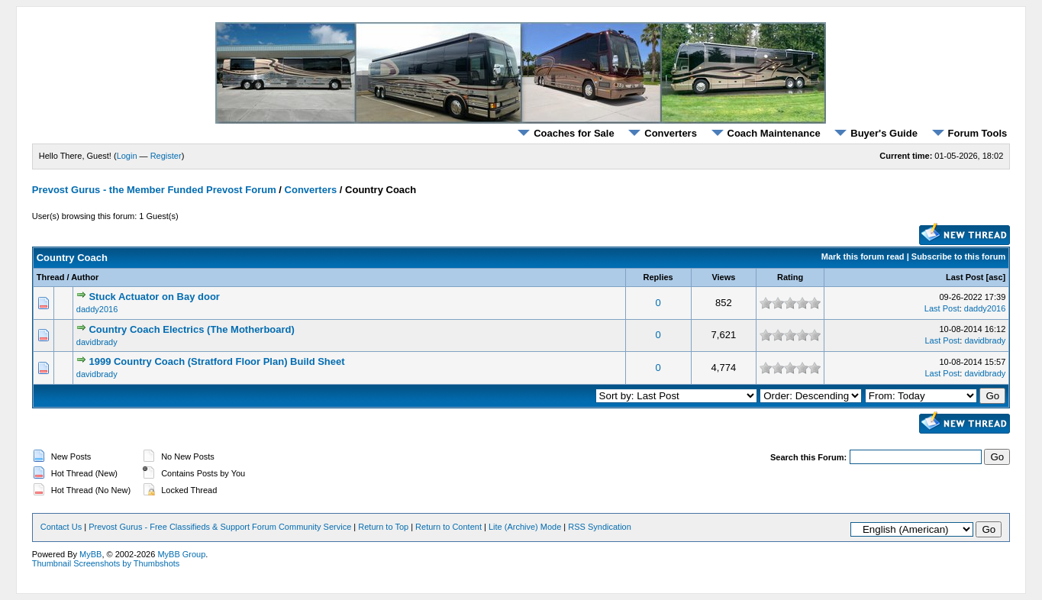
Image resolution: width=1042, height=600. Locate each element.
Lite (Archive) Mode (525, 526)
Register (166, 155)
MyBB (90, 554)
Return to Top (383, 526)
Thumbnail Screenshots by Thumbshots (106, 563)
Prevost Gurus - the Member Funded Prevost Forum (154, 189)
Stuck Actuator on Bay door (154, 296)
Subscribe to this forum (958, 256)
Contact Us (61, 526)
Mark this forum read (863, 256)
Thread (51, 277)
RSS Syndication (599, 526)
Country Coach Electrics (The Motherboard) (191, 329)
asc (995, 277)
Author (84, 277)
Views (723, 277)
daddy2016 (97, 309)
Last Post (965, 277)
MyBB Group (181, 554)
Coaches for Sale (566, 133)
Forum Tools (970, 133)
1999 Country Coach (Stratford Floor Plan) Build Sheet (216, 361)
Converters (662, 133)
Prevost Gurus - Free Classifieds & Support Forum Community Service (220, 526)
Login (127, 155)
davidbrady (97, 342)
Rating (790, 277)
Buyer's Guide (876, 133)
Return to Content (448, 526)
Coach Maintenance (766, 133)
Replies (658, 277)
